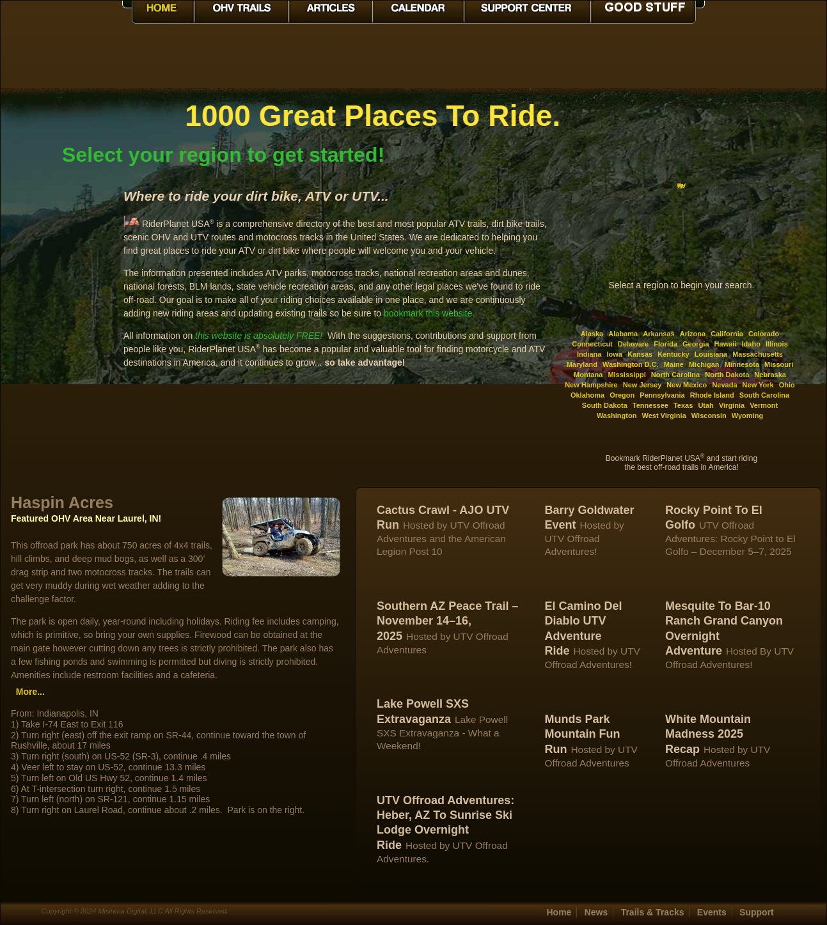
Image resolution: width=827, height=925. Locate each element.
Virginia (731, 405)
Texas (683, 405)
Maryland (582, 364)
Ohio (787, 385)
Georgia (695, 344)
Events (712, 912)
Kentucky (673, 354)
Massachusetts (757, 354)
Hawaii (725, 344)
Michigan (704, 364)
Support (756, 912)
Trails (652, 912)
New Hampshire (591, 385)
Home (558, 912)
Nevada (724, 385)
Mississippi (626, 374)
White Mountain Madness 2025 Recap (708, 734)
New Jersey (642, 385)
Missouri (778, 364)
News (596, 912)
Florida (665, 344)
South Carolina (764, 395)
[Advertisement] (62, 290)
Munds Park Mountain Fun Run (582, 734)
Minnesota (742, 364)
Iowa (614, 354)
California (727, 334)
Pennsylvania (662, 395)
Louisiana (711, 354)
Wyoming (747, 415)
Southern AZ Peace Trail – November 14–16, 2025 (447, 621)
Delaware (633, 344)
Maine (674, 364)
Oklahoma (587, 395)
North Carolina (675, 374)
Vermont (764, 405)
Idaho (751, 344)
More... (30, 692)
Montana (588, 374)
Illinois (777, 344)
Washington (617, 415)
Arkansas (659, 334)
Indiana (589, 354)
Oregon (622, 395)
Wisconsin (709, 415)
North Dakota (727, 374)
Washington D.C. (631, 364)
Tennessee (650, 405)
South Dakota (604, 405)
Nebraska (770, 374)
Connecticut (592, 344)
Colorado (763, 334)
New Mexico (686, 385)
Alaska (592, 334)
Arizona (692, 334)
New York (758, 385)
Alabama (623, 334)
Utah (705, 405)
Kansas (639, 354)
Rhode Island (712, 395)
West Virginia (664, 415)
